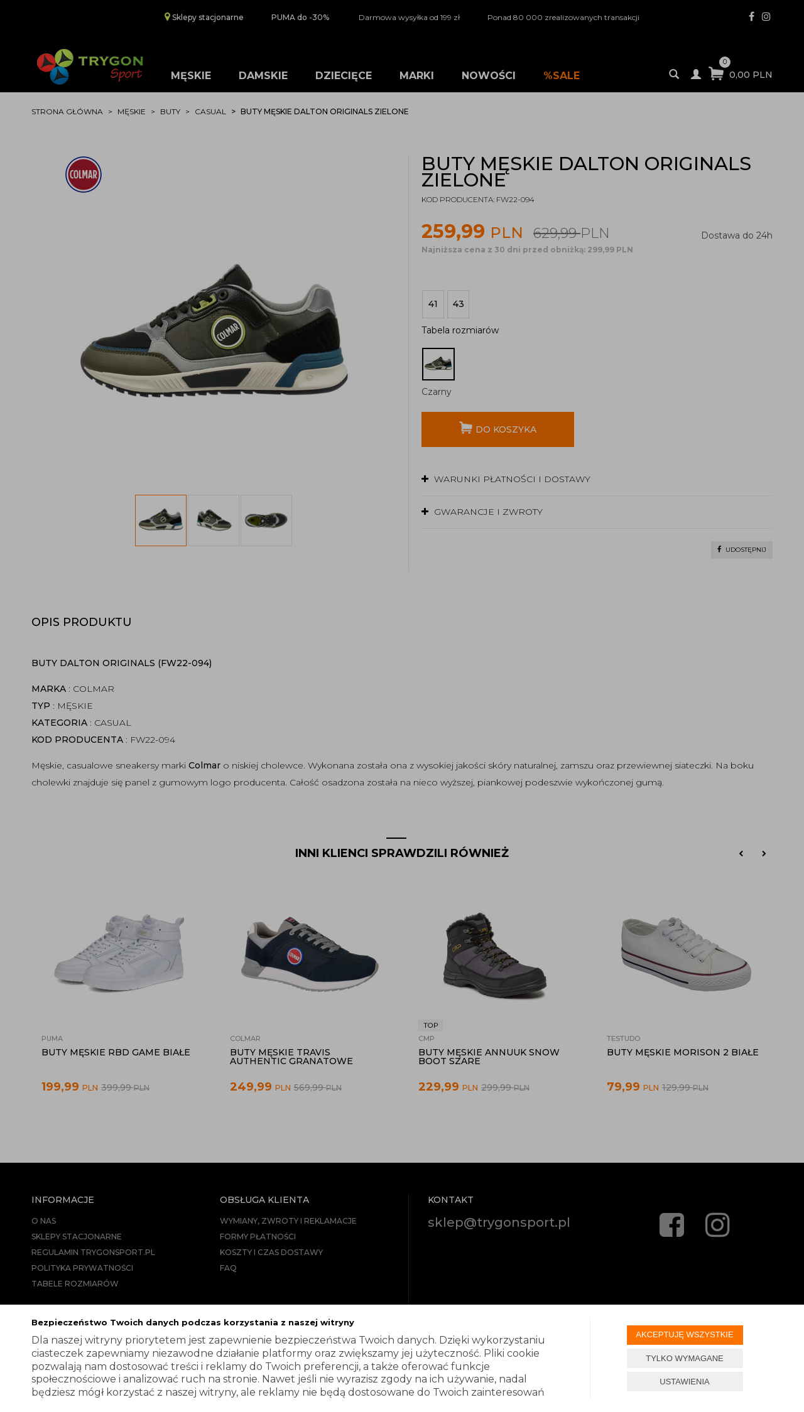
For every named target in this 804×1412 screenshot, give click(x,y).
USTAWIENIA (684, 1381)
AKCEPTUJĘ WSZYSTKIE (684, 1334)
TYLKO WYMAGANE (685, 1358)
